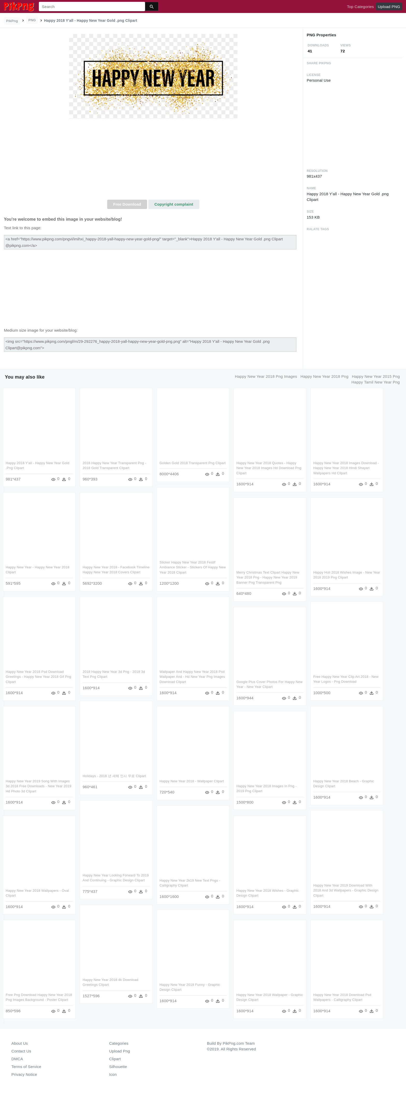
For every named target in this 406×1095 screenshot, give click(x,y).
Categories (119, 1043)
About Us (19, 1043)
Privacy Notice (24, 1074)
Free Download (127, 204)
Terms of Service (26, 1066)
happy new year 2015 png (376, 376)
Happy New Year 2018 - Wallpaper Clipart (192, 781)
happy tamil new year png (375, 382)
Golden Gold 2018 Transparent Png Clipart (193, 463)
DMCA (17, 1059)
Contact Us (21, 1051)
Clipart (115, 1059)
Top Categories (360, 6)
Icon (113, 1074)
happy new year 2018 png (324, 376)
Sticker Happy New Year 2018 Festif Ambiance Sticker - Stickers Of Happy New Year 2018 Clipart (193, 567)
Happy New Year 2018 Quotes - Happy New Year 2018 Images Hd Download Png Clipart (268, 468)
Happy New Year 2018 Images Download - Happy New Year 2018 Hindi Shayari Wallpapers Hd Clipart (346, 468)
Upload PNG (389, 6)
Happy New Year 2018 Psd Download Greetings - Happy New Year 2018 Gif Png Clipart (38, 677)
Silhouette (118, 1066)
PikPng (12, 21)
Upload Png (119, 1051)
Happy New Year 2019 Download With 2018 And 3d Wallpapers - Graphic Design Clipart (345, 890)
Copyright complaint (173, 204)
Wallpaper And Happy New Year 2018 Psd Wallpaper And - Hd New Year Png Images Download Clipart (192, 677)
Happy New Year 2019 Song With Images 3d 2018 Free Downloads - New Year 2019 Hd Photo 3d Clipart (38, 786)
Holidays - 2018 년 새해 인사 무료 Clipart (114, 776)
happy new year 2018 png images (266, 376)
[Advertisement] (153, 160)
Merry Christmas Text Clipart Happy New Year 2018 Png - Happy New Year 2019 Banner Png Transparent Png (267, 577)
